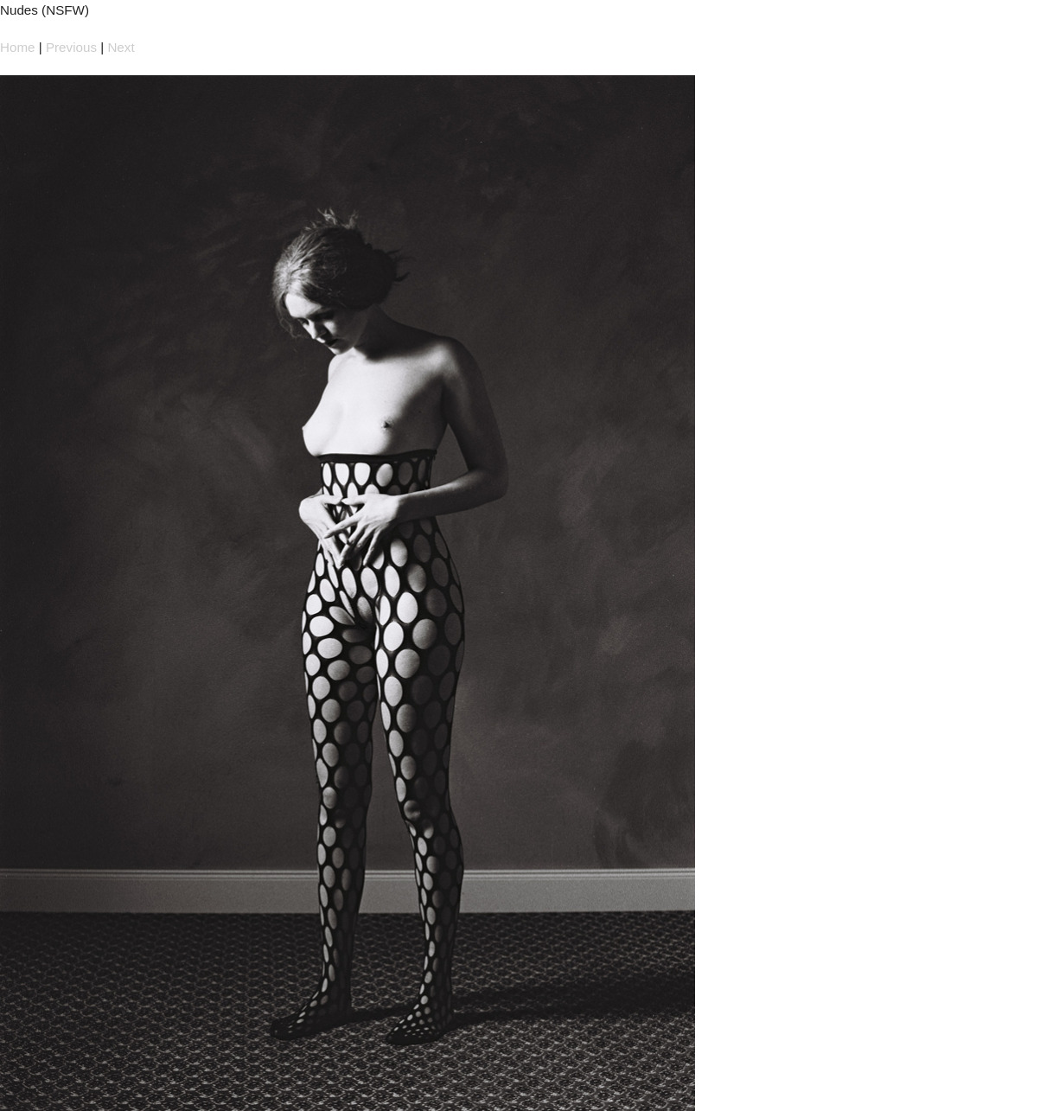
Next (120, 47)
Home (17, 47)
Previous (71, 47)
